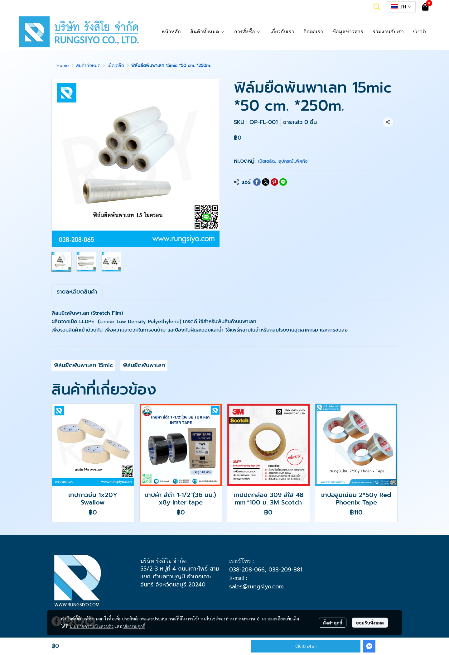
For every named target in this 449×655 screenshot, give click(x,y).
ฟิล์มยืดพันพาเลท (144, 365)
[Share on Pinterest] (274, 182)
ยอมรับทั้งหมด (370, 622)
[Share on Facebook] (257, 182)
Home (62, 65)
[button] (377, 7)
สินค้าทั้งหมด (88, 65)
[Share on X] (265, 182)
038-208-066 (247, 569)
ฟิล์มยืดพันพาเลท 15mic (83, 365)
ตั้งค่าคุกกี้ (332, 622)
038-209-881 (285, 569)
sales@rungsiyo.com (256, 586)
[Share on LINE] (283, 182)
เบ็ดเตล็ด (116, 65)
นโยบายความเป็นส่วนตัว (91, 626)
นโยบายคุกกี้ (134, 626)
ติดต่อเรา (306, 646)
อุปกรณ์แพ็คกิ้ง (293, 161)
